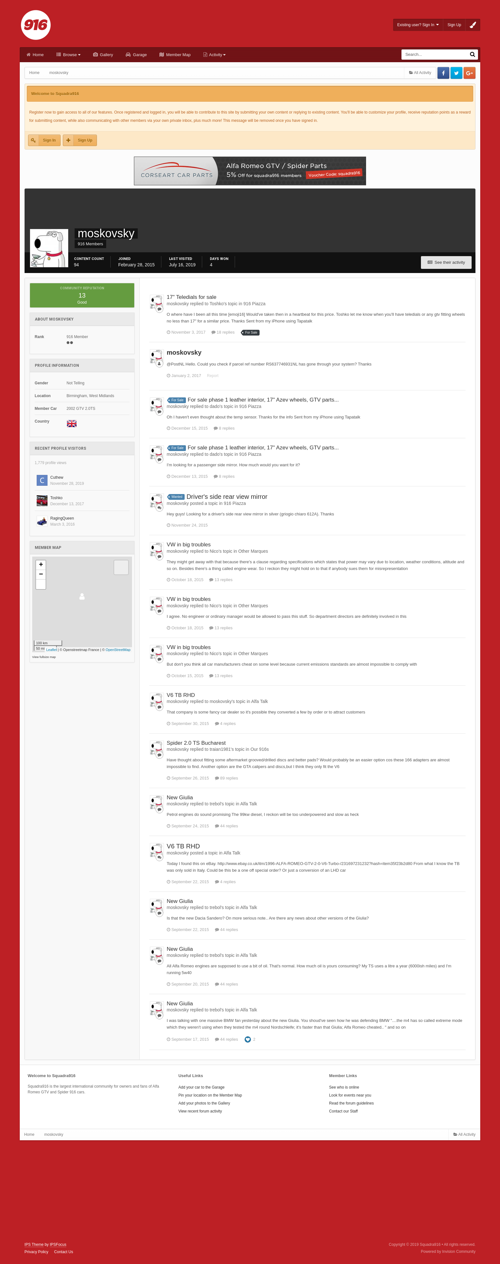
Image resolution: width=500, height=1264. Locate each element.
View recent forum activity (200, 1111)
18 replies (223, 332)
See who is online (344, 1087)
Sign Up (454, 25)
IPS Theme (34, 1244)
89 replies (226, 778)
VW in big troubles (189, 545)
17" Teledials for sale (192, 297)
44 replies (226, 826)
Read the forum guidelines (351, 1103)
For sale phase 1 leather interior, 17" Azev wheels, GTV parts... (263, 400)
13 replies (220, 579)
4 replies (225, 723)
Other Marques (253, 551)
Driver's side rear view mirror (227, 496)
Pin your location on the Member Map (210, 1095)
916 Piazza (254, 303)
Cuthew (56, 477)
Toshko (56, 498)
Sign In (49, 140)
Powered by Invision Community (448, 1251)
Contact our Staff (343, 1111)
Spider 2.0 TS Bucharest (196, 743)
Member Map (177, 54)
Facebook (443, 73)
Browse (71, 54)
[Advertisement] (250, 1191)
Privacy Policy (36, 1252)
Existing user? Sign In (418, 24)
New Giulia (180, 798)
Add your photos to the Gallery (204, 1103)
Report (212, 375)
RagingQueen (62, 518)
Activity (217, 54)
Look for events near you (350, 1095)
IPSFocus (58, 1244)
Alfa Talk (259, 701)
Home (38, 54)
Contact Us (63, 1252)
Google (469, 73)
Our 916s (259, 749)
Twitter (456, 73)
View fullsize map (44, 657)
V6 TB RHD (181, 695)
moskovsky (184, 352)
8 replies (224, 428)
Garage (139, 54)
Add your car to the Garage (201, 1087)
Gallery (106, 54)
